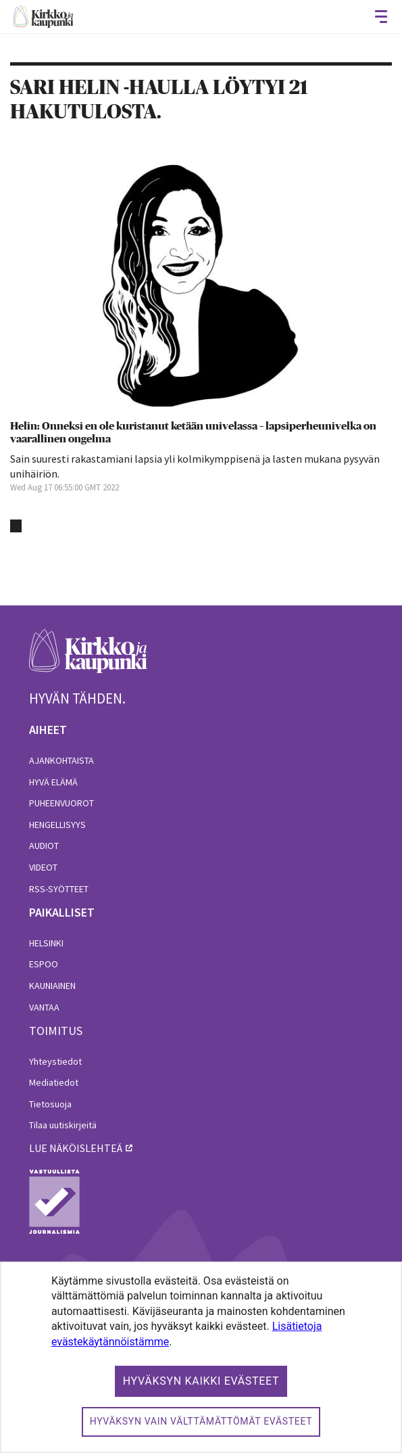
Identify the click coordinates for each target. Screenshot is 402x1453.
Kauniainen (52, 985)
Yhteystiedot (55, 1061)
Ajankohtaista (61, 760)
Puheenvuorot (61, 803)
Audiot (44, 845)
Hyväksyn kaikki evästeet (201, 1381)
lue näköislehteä (75, 1148)
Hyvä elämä (53, 782)
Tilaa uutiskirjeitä (63, 1125)
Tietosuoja (50, 1104)
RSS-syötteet (59, 889)
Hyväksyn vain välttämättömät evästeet (201, 1421)
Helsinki (46, 943)
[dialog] (201, 1357)
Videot (43, 867)
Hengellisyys (57, 824)
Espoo (43, 964)
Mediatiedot (53, 1082)
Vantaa (44, 1007)
